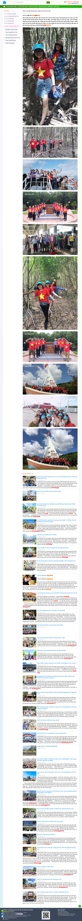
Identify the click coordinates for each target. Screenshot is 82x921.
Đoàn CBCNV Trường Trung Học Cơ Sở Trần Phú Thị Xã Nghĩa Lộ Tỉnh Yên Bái (56, 663)
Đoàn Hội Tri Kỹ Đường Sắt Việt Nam (46, 834)
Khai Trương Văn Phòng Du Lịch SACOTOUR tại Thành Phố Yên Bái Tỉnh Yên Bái (57, 593)
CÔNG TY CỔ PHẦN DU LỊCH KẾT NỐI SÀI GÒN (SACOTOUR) (18, 909)
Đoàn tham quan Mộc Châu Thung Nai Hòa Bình (49, 491)
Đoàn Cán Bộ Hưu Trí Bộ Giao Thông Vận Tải (48, 720)
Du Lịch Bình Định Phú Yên (11, 16)
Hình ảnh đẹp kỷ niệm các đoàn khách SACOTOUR (50, 625)
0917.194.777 (19, 913)
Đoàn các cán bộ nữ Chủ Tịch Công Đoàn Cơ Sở (49, 879)
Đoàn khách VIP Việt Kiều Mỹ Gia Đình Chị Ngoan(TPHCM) (51, 650)
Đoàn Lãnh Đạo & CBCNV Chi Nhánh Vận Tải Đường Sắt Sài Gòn (53, 547)
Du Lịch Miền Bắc (9, 18)
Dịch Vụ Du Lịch (33, 6)
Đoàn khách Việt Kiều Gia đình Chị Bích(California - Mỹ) (51, 637)
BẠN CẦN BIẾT (61, 909)
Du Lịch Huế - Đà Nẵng (10, 13)
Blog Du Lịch (42, 6)
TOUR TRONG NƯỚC (11, 6)
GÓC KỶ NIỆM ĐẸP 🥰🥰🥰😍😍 (45, 575)
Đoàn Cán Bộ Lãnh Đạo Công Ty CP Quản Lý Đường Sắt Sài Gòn (53, 892)
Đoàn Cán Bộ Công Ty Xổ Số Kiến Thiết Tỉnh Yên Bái (50, 821)
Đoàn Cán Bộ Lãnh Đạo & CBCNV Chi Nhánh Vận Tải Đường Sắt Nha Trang (55, 808)
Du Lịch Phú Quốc (9, 21)
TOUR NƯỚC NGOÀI (23, 6)
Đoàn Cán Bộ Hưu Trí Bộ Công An (45, 866)
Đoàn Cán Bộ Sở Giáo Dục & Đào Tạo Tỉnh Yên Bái (36, 11)
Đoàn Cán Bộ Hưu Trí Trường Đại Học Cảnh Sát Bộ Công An (51, 733)
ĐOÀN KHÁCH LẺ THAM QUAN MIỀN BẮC (47, 746)
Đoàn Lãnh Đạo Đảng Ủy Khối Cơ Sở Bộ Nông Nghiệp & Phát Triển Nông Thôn (56, 560)
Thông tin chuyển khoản (63, 912)
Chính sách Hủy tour (62, 911)
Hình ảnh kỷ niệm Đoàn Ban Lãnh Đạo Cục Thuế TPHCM (51, 610)
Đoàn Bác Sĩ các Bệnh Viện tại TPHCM (46, 534)
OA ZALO (46, 910)
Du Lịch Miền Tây (9, 23)
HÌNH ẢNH (50, 6)
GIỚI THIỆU (56, 6)
